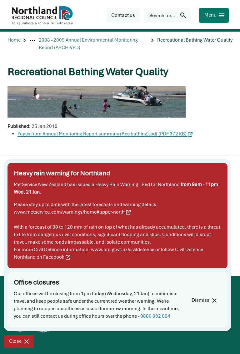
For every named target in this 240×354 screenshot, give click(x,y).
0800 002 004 (155, 316)
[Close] (19, 341)
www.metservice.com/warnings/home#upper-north (72, 212)
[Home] (14, 43)
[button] (123, 15)
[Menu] (214, 15)
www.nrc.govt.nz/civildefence (122, 249)
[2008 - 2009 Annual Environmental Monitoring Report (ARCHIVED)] (93, 43)
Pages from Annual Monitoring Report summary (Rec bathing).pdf (105, 134)
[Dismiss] (204, 300)
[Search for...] (167, 15)
